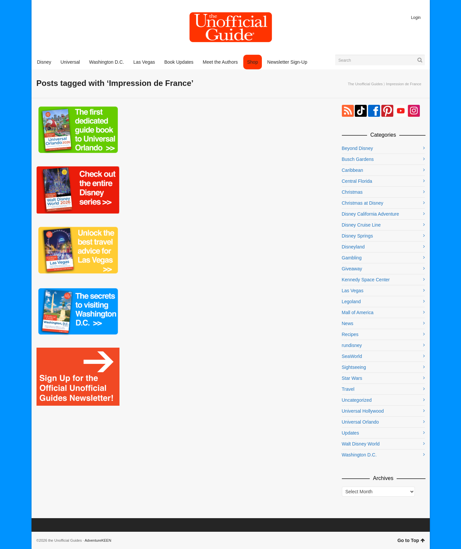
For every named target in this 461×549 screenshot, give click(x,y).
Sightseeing (354, 367)
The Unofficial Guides (365, 84)
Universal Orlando (360, 422)
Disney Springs (357, 236)
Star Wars (352, 378)
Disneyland (353, 246)
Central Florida (357, 181)
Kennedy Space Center (366, 279)
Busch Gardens (358, 159)
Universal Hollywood (363, 411)
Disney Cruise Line (361, 225)
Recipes (350, 334)
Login (416, 17)
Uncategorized (357, 400)
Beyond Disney (357, 148)
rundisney (352, 345)
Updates (350, 433)
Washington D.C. (359, 454)
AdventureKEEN (98, 540)
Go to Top (410, 540)
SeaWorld (352, 356)
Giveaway (352, 268)
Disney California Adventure (370, 214)
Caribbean (352, 170)
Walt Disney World (361, 443)
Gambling (352, 257)
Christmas (352, 192)
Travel (348, 389)
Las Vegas (352, 290)
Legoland (351, 301)
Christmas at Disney (362, 203)
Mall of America (358, 312)
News (347, 323)
